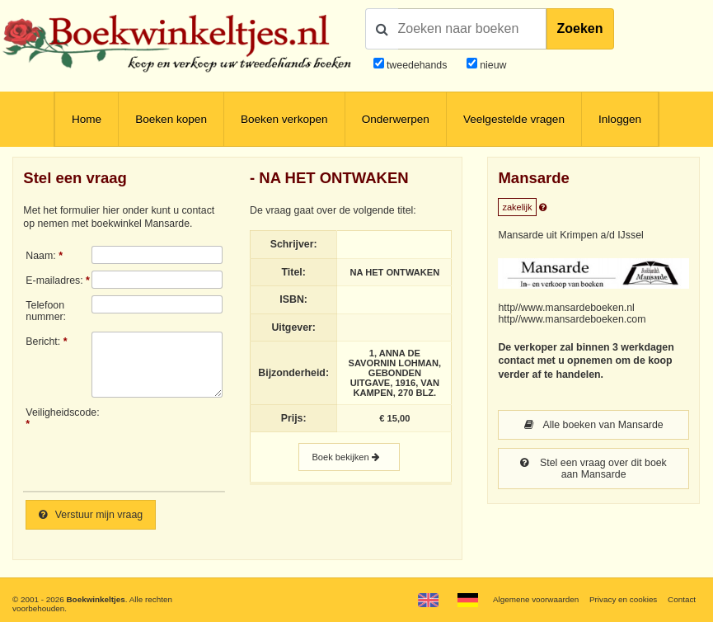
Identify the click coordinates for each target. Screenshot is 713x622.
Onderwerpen (395, 119)
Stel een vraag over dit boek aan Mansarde (593, 468)
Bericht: (43, 341)
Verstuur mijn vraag (91, 515)
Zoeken (580, 28)
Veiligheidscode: (58, 412)
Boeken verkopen (284, 119)
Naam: (40, 256)
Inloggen (619, 119)
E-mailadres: (54, 280)
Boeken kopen (171, 119)
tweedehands (417, 65)
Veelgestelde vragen (514, 119)
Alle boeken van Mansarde (594, 425)
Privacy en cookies (623, 599)
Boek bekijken (349, 457)
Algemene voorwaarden (536, 599)
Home (86, 119)
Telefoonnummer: (46, 311)
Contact (682, 599)
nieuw (492, 65)
